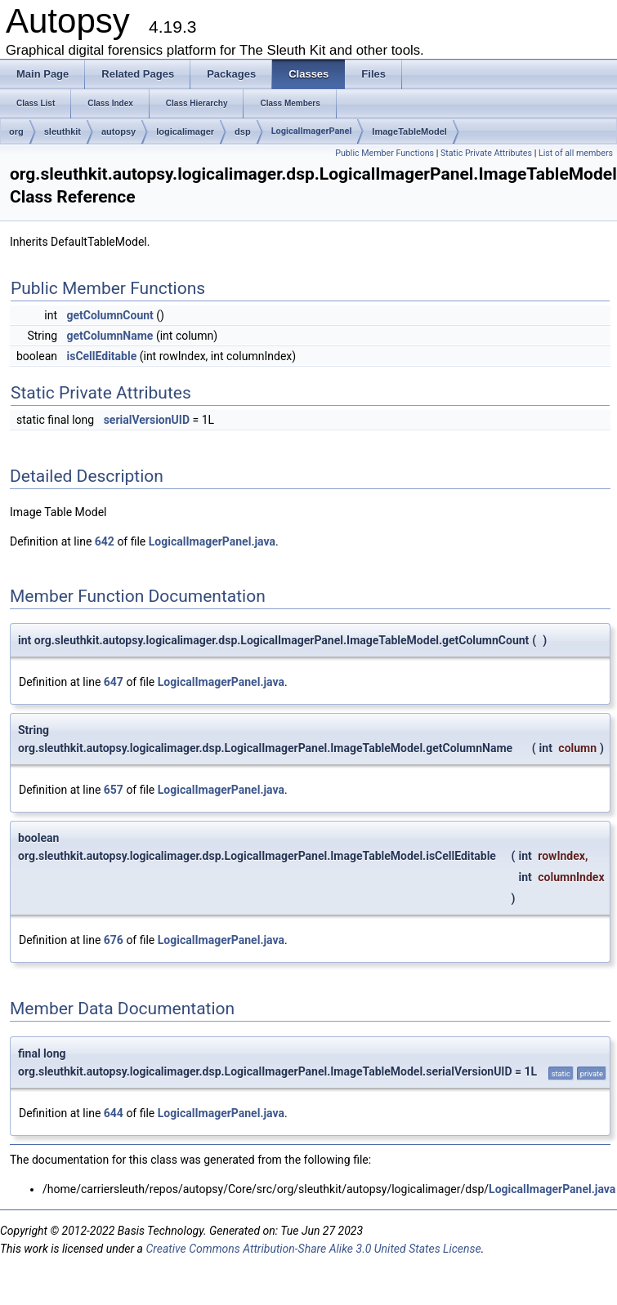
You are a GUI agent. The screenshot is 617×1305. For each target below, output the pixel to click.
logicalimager (185, 131)
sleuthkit (62, 131)
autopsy (118, 131)
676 (113, 939)
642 (104, 541)
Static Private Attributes (486, 153)
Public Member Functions (384, 153)
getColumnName (109, 335)
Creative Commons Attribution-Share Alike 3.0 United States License (313, 1248)
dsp (243, 131)
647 (113, 681)
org (16, 131)
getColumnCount (109, 315)
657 (113, 789)
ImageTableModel (409, 131)
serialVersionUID (147, 419)
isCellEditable (101, 356)
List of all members (576, 153)
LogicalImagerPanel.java (212, 541)
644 (113, 1113)
